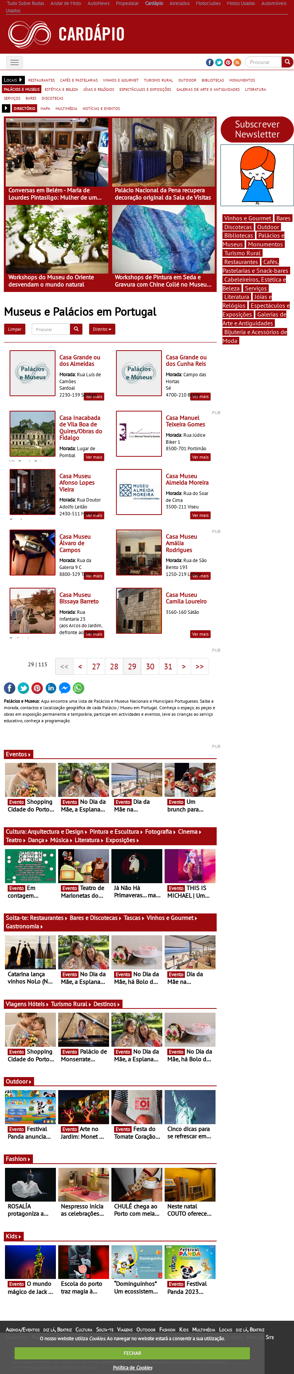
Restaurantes (49, 917)
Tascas (134, 917)
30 (150, 666)
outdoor (187, 79)
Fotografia (160, 831)
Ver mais (200, 396)
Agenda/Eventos (22, 1329)
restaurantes (41, 79)
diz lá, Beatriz (57, 1329)
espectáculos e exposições (145, 88)
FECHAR (132, 1353)
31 (168, 666)
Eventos (18, 754)
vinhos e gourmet (121, 79)
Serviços (256, 288)
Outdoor (19, 1081)
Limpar (14, 329)
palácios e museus (21, 88)
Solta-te (104, 1329)
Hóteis (38, 1004)
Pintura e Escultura (117, 831)
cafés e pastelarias (79, 79)
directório (24, 108)
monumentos (242, 79)
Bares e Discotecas (96, 917)
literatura (255, 88)
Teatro (16, 840)
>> (200, 666)
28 (114, 666)
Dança (38, 840)
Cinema (190, 831)
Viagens (124, 1329)
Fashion (18, 1158)
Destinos (107, 1004)
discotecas (52, 97)
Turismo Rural (71, 1004)
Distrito (102, 329)
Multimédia (203, 1329)
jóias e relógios (98, 88)
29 (132, 666)
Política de (132, 1367)
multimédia (66, 108)
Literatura (89, 840)
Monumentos (265, 244)
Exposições (123, 840)
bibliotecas (213, 79)
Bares (283, 218)
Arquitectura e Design (58, 831)
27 (96, 666)
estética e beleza (61, 88)
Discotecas (238, 227)
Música (61, 840)
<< (64, 666)
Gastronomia (25, 926)
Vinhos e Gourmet (172, 917)
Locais (225, 1329)
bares (31, 97)
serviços (12, 97)
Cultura (83, 1329)
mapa (45, 108)
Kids (14, 1236)
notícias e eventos (101, 108)
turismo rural (158, 79)
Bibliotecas (238, 235)
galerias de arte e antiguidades (208, 88)
